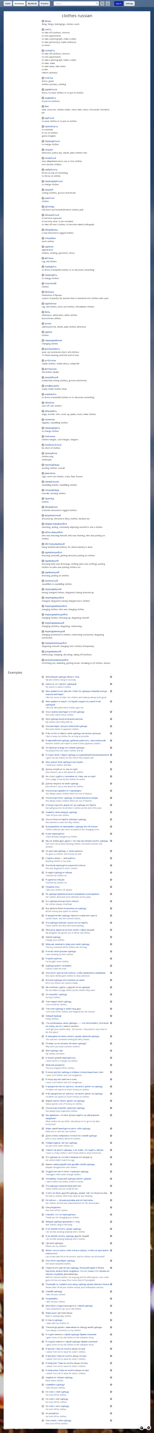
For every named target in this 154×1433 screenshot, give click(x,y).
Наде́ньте (51, 1377)
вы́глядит (64, 711)
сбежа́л (102, 1271)
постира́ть (63, 819)
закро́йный (51, 377)
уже (49, 833)
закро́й (49, 189)
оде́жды (80, 747)
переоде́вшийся (54, 597)
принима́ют (69, 826)
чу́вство (67, 691)
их (80, 987)
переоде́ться (52, 141)
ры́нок (106, 754)
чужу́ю (69, 1228)
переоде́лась (69, 1214)
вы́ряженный (53, 515)
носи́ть (95, 840)
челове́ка (66, 965)
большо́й (84, 1267)
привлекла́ (62, 893)
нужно (70, 922)
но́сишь (64, 1043)
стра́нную (75, 1171)
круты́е (57, 1079)
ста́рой (80, 1305)
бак (47, 106)
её (61, 691)
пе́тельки (92, 826)
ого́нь (75, 1250)
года (56, 805)
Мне (48, 691)
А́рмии (83, 1334)
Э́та (47, 922)
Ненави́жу (51, 1178)
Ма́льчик (50, 944)
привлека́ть (89, 972)
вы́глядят (59, 694)
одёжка (49, 246)
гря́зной (86, 1036)
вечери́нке (93, 893)
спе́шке (68, 872)
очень (52, 1026)
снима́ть (50, 50)
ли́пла (69, 676)
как (83, 733)
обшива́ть (51, 411)
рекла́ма (71, 1200)
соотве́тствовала (69, 1157)
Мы (47, 840)
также (72, 850)
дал (51, 850)
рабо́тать (84, 740)
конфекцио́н (52, 385)
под (74, 1008)
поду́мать (74, 1271)
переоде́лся (58, 833)
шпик (48, 323)
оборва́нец (51, 229)
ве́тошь (49, 258)
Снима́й (49, 1291)
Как (47, 1115)
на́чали (88, 840)
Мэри (48, 1128)
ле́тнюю (73, 1043)
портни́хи (88, 1200)
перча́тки (50, 1271)
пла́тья (71, 972)
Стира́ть (50, 858)
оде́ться (49, 117)
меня (92, 701)
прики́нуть (51, 126)
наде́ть (79, 1115)
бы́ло (64, 1036)
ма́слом (79, 718)
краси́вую (61, 1260)
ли (54, 1250)
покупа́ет (53, 994)
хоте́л (54, 733)
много (71, 893)
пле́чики (50, 436)
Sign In (119, 3)
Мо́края (49, 1221)
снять (48, 29)
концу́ (50, 805)
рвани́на (50, 473)
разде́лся (59, 1064)
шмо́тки (49, 198)
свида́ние (50, 1118)
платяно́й (50, 283)
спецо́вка (50, 238)
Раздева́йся (52, 1298)
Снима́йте (51, 1384)
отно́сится (75, 1135)
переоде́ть (51, 275)
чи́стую (65, 1142)
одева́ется (63, 790)
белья (106, 1284)
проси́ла (52, 1355)
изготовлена (69, 980)
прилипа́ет (67, 1221)
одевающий (52, 572)
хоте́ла (53, 819)
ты (55, 1043)
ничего (70, 1036)
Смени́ (49, 937)
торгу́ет (62, 683)
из (90, 797)
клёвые (75, 1072)
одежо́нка (50, 303)
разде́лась (55, 1207)
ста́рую (63, 754)
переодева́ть (52, 427)
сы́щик (49, 149)
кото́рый (72, 701)
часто (60, 1171)
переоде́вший (53, 589)
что (62, 1115)
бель (47, 311)
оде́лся (51, 879)
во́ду (62, 747)
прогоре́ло (103, 1250)
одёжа (48, 331)
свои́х (76, 929)
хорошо (50, 694)
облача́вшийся (54, 532)
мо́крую (64, 812)
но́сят (66, 1171)
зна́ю (80, 1149)
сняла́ (53, 1420)
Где (47, 1243)
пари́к (92, 1267)
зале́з (69, 1008)
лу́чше (63, 726)
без (85, 826)
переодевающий (55, 631)
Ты (48, 1023)
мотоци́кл (78, 761)
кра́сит (58, 965)
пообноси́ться (53, 444)
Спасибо (50, 1214)
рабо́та (71, 858)
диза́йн (75, 1164)
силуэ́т (63, 701)
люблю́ (54, 1228)
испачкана (70, 718)
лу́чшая (62, 1200)
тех (74, 840)
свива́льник (52, 481)
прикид (57, 1015)
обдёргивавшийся (56, 523)
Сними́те (50, 812)
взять (63, 1250)
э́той (98, 701)
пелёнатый (51, 580)
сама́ (55, 1164)
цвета (94, 915)
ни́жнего (98, 1284)
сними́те (63, 1284)
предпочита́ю (54, 915)
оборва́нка (51, 506)
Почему (49, 1043)
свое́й (85, 1135)
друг (61, 840)
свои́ (56, 951)
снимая (71, 747)
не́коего (50, 1274)
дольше (97, 733)
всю (73, 944)
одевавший (52, 560)
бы (49, 733)
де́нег (88, 1086)
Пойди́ (49, 1142)
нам (55, 850)
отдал (51, 754)
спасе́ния (91, 1334)
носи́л (50, 951)
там (61, 1050)
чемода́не (53, 1036)
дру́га (67, 840)
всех (70, 929)
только (90, 1271)
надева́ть (50, 97)
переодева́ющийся (56, 614)
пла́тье (49, 77)
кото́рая (77, 797)
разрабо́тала (64, 1164)
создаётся (83, 701)
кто (58, 1250)
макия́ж (96, 691)
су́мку (68, 944)
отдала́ (51, 1341)
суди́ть (59, 776)
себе (79, 1128)
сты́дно (60, 1305)
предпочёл (53, 1086)
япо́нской (73, 726)
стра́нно (54, 711)
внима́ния (80, 893)
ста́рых (83, 929)
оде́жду (77, 733)
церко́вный (85, 754)
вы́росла (60, 929)
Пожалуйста (52, 1284)
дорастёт (68, 805)
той (87, 1192)
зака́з (81, 980)
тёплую (60, 1377)
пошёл (51, 1057)
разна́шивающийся (57, 659)
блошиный (96, 754)
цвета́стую (64, 1267)
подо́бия (58, 1274)
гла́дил (53, 1001)
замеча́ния (70, 1327)
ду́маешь (54, 1115)
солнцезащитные (89, 1072)
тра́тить (70, 1086)
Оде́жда (50, 965)
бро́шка (49, 291)
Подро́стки (51, 1171)
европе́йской (54, 740)
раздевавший (53, 651)
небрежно (64, 1135)
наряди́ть (51, 266)
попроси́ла (53, 1370)
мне (66, 1115)
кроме (78, 1036)
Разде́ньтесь (52, 886)
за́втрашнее (93, 1115)
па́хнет (75, 901)
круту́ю (57, 1072)
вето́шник (51, 368)
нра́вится (55, 691)
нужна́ (53, 761)
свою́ (69, 733)
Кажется (50, 683)
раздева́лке (53, 826)
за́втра (99, 1149)
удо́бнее (74, 740)
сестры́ (81, 1348)
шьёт (54, 1312)
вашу (75, 1284)
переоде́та (61, 865)
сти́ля (75, 691)
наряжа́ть (51, 394)
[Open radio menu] (141, 1427)
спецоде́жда (52, 490)
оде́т (75, 769)
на (77, 754)
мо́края (54, 676)
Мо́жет (49, 1250)
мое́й (90, 1327)
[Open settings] (148, 1427)
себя (58, 1391)
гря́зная (62, 922)
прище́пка (51, 453)
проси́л (51, 1348)
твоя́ (59, 761)
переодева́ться (54, 181)
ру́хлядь (50, 206)
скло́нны (54, 987)
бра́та (93, 805)
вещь (48, 20)
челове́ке (69, 776)
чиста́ (58, 1026)
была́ (61, 718)
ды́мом (87, 1178)
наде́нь (57, 1142)
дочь (52, 929)
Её (80, 691)
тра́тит (56, 1100)
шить (73, 1128)
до (75, 805)
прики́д (49, 498)
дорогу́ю (71, 1107)
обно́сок (49, 402)
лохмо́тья (50, 158)
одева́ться (51, 89)
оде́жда (62, 676)
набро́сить (51, 169)
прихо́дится (64, 1128)
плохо (68, 901)
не (66, 747)
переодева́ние (53, 340)
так (76, 1086)
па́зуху (83, 1250)
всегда (103, 691)
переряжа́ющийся (56, 643)
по (76, 776)
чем (92, 740)
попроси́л (52, 1363)
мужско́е (73, 865)
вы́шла (85, 797)
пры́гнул (53, 747)
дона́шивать (52, 348)
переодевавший (54, 622)
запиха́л (59, 944)
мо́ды (95, 797)
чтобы (79, 972)
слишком (62, 1185)
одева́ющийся (53, 552)
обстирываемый (55, 543)
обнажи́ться (52, 214)
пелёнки (50, 419)
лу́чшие (63, 951)
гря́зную (73, 819)
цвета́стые (62, 972)
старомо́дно (75, 790)
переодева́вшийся (56, 606)
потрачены (69, 908)
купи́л (50, 958)
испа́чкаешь (56, 1023)
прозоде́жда (52, 464)
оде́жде (80, 711)
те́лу (77, 676)
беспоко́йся (92, 1023)
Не (47, 776)
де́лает (61, 1327)
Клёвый (49, 1015)
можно (88, 733)
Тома (57, 1348)
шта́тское (50, 360)
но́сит (60, 797)
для (75, 1185)
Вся (47, 980)
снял (52, 1008)
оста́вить (62, 733)
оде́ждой (71, 683)
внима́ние (100, 972)
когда (60, 1178)
